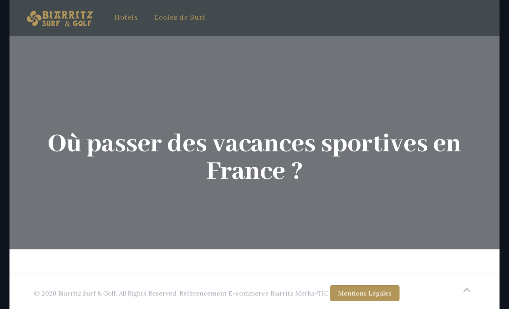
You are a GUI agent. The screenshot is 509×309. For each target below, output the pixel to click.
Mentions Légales (365, 293)
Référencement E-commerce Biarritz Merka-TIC (253, 293)
